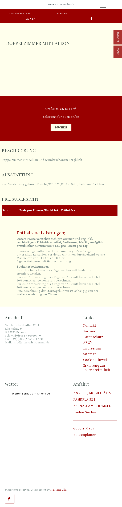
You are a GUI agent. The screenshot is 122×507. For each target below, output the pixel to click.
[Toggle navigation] (103, 7)
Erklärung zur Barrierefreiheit (97, 368)
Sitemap (89, 354)
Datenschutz (93, 337)
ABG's (87, 343)
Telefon (61, 13)
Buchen (61, 127)
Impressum (92, 348)
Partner (89, 331)
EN (33, 18)
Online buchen (20, 13)
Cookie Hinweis (96, 360)
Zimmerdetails (65, 4)
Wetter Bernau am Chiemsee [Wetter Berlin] (31, 393)
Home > (52, 4)
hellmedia (58, 489)
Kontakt (89, 326)
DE (27, 18)
